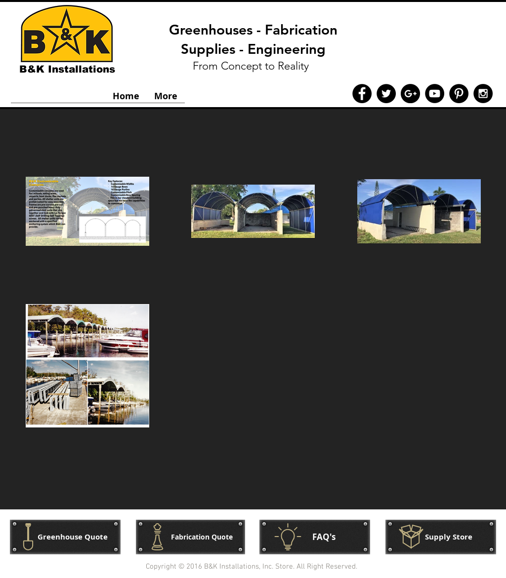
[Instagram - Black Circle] (483, 93)
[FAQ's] (314, 536)
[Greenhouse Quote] (65, 536)
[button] (440, 536)
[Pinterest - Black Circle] (458, 93)
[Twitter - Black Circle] (386, 93)
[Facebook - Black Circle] (362, 93)
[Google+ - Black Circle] (410, 93)
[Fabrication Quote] (190, 536)
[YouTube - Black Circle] (434, 93)
